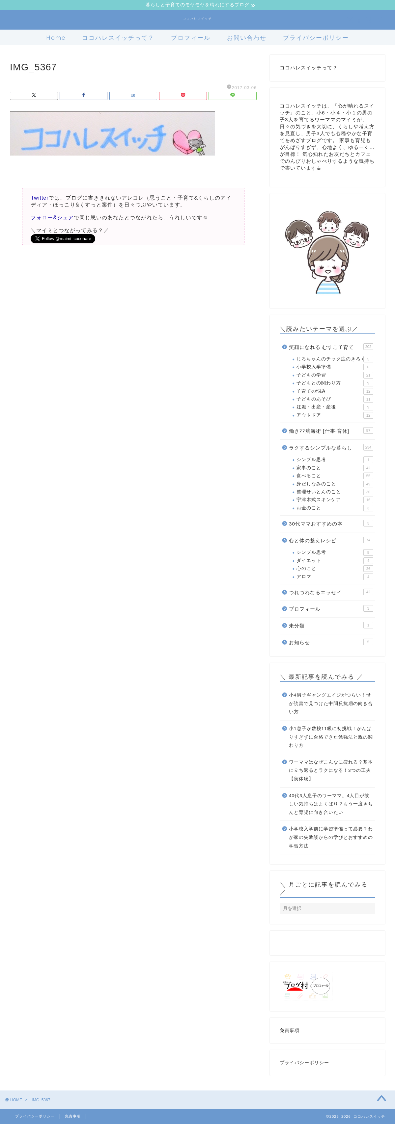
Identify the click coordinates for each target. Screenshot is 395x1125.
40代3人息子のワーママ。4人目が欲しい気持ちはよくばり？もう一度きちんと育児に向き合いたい (331, 805)
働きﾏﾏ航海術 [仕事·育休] (331, 431)
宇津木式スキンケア (334, 501)
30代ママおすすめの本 (331, 524)
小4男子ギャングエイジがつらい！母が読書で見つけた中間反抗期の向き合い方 (331, 704)
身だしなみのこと (334, 484)
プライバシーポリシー (316, 38)
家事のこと (334, 469)
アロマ (334, 577)
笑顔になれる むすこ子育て (331, 347)
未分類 (331, 626)
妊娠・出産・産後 (334, 408)
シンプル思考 (334, 460)
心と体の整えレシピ (331, 541)
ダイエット (334, 561)
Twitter (39, 199)
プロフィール (191, 38)
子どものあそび (334, 400)
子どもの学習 (334, 376)
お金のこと (334, 509)
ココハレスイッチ (197, 19)
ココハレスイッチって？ (118, 38)
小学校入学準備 (334, 368)
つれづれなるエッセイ (331, 593)
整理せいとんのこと (334, 493)
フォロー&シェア (52, 218)
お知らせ (331, 642)
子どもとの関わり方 (334, 384)
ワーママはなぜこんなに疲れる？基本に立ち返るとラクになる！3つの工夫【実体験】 (331, 771)
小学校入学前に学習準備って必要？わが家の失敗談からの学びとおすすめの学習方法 (331, 838)
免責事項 (289, 1031)
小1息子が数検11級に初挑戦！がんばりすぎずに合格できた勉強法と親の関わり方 (331, 738)
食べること (334, 477)
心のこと (334, 569)
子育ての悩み (334, 392)
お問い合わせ (247, 38)
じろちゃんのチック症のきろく (334, 360)
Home (56, 38)
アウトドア (334, 416)
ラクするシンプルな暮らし (331, 448)
